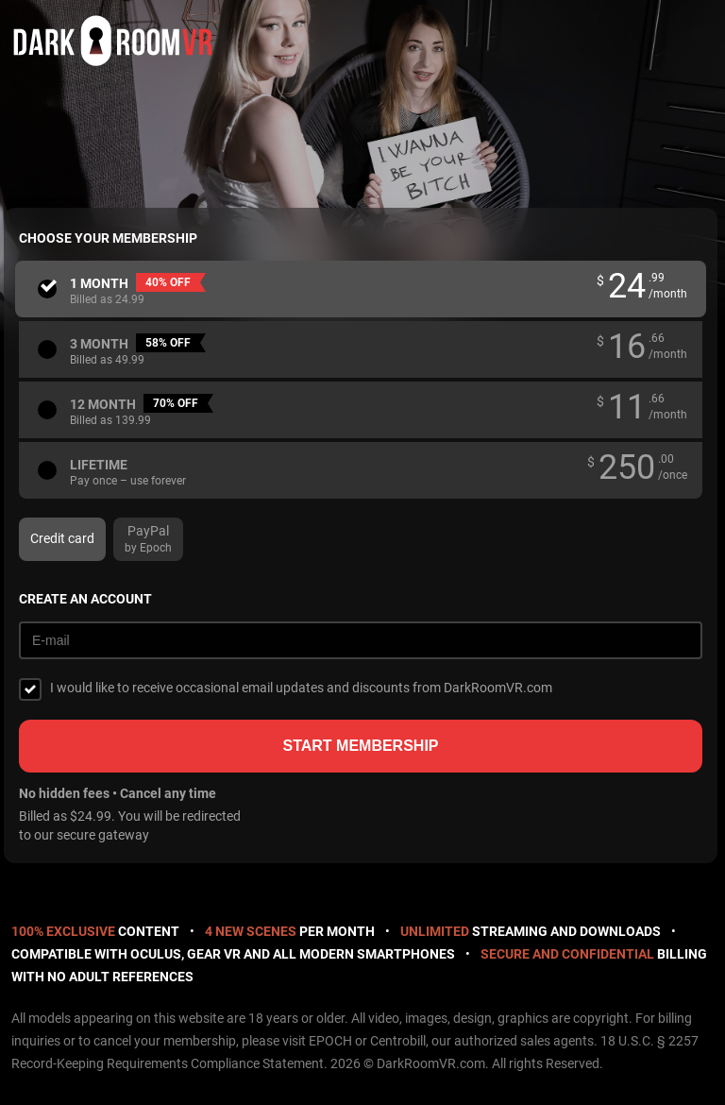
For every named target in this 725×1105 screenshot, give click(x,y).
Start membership (360, 746)
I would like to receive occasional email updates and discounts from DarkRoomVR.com (301, 687)
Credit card (62, 538)
